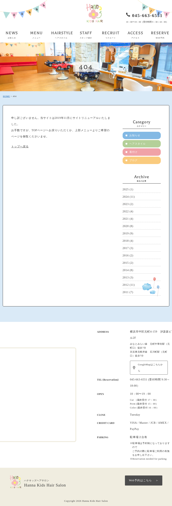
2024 (126, 196)
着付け (133, 152)
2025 (126, 189)
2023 (126, 204)
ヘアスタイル (137, 143)
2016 (126, 255)
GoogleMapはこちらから (150, 367)
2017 (126, 248)
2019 (126, 233)
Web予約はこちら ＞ (143, 480)
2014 (126, 270)
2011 (126, 292)
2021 (126, 218)
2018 (126, 240)
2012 (126, 284)
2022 (126, 211)
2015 (126, 262)
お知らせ (134, 135)
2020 (126, 226)
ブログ (133, 160)
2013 (126, 277)
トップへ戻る (20, 146)
